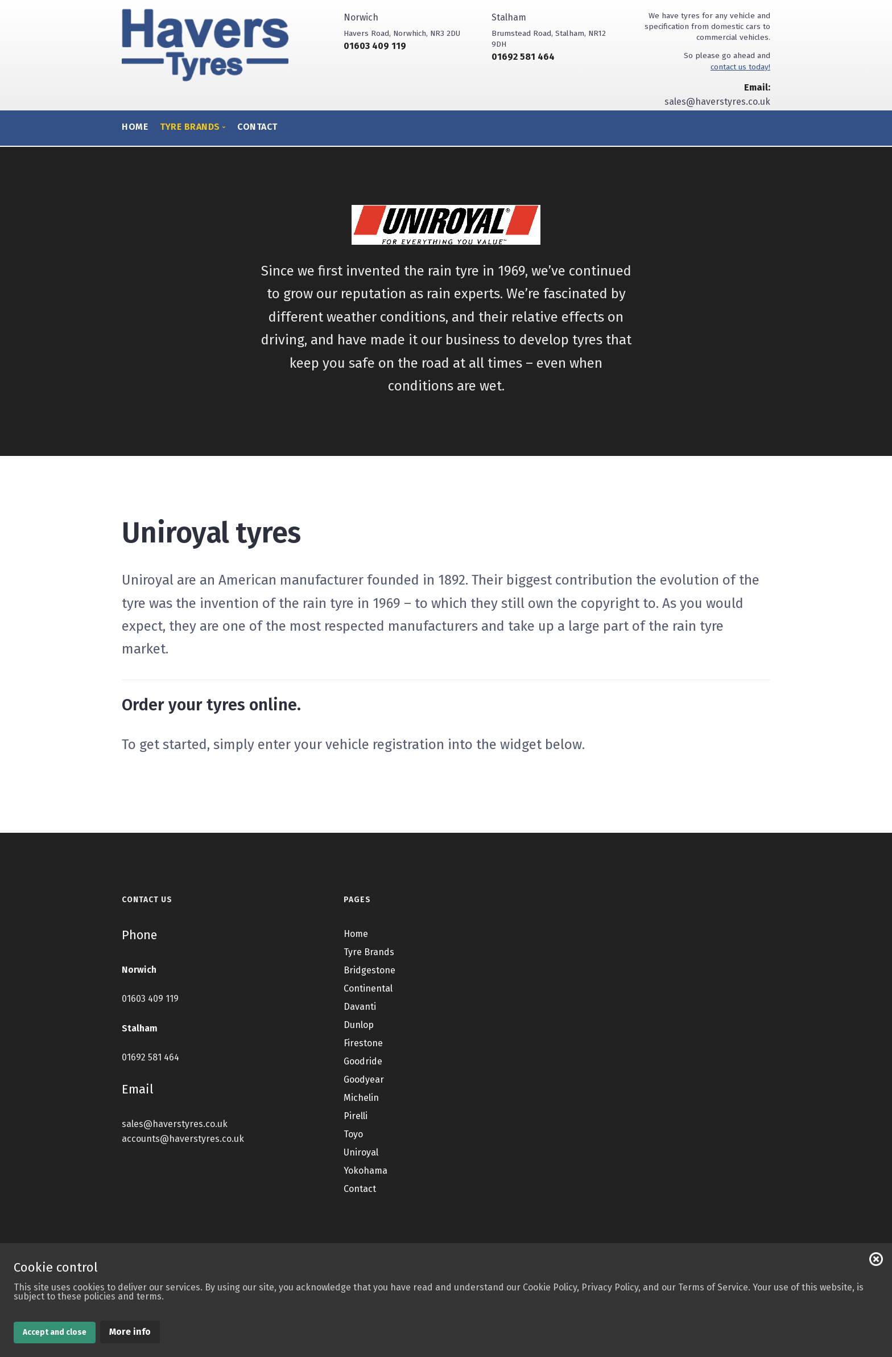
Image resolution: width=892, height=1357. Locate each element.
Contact (257, 126)
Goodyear (364, 1079)
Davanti (360, 1006)
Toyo (353, 1134)
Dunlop (359, 1024)
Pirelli (355, 1116)
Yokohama (365, 1170)
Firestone (363, 1043)
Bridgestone (369, 970)
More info (130, 1331)
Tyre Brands (369, 952)
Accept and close (54, 1332)
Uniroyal (361, 1152)
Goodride (363, 1061)
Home (135, 126)
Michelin (361, 1097)
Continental (368, 988)
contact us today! (740, 67)
